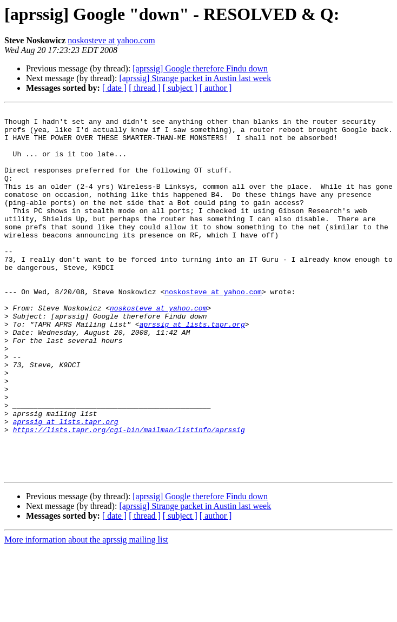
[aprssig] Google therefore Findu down (200, 68)
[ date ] (114, 87)
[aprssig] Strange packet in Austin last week (195, 78)
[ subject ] (180, 87)
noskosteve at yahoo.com (111, 40)
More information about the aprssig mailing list (86, 612)
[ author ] (216, 87)
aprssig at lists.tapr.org (192, 368)
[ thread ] (145, 87)
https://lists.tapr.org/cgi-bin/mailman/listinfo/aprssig (129, 494)
